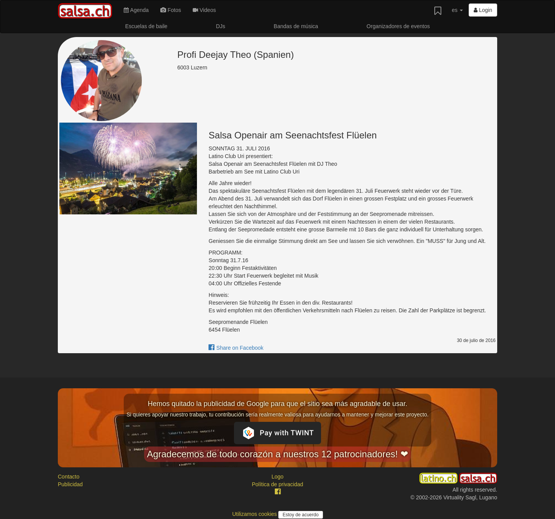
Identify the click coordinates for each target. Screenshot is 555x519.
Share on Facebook (236, 348)
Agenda (136, 10)
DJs (220, 26)
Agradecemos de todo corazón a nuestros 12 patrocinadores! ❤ (277, 454)
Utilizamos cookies (255, 514)
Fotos (170, 10)
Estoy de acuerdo (300, 514)
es (457, 10)
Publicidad (70, 484)
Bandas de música (296, 26)
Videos (204, 10)
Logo (277, 477)
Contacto (68, 477)
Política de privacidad (277, 484)
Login (483, 10)
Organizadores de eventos (398, 26)
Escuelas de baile (146, 26)
